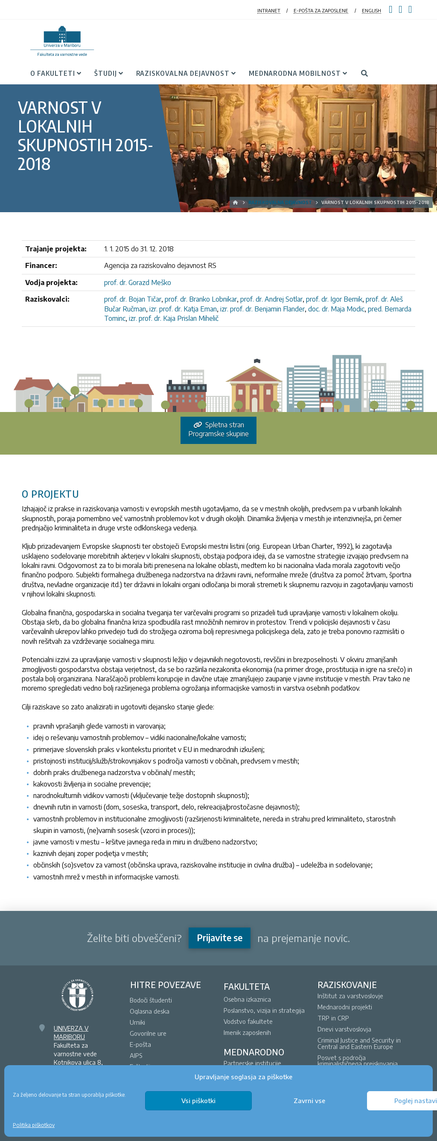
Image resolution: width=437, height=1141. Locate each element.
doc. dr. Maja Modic (336, 309)
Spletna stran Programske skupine (218, 429)
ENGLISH (371, 10)
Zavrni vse (309, 1100)
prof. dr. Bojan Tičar (132, 299)
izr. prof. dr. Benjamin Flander (262, 309)
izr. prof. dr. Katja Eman (183, 309)
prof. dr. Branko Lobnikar (201, 299)
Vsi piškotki (198, 1100)
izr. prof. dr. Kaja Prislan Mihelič (173, 318)
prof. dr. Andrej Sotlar (271, 299)
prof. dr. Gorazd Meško (137, 282)
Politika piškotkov (34, 1125)
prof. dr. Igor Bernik (334, 299)
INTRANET (268, 10)
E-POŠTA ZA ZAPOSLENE (321, 10)
